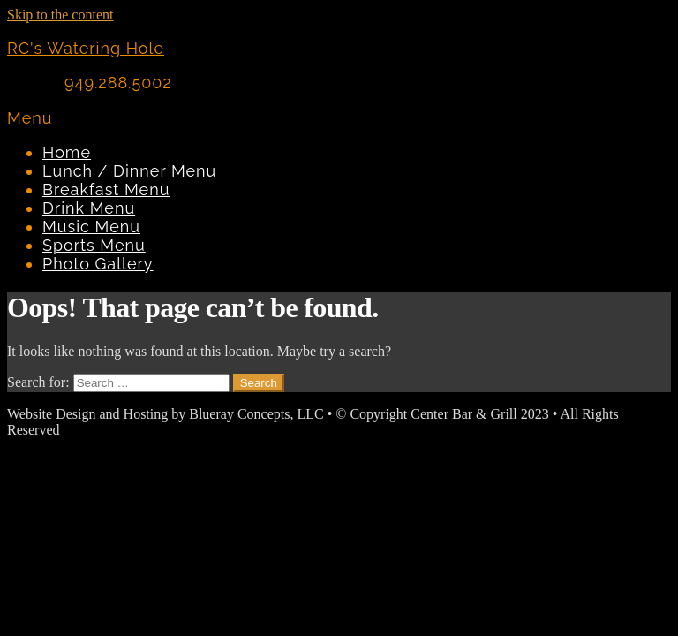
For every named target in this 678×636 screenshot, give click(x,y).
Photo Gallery (98, 263)
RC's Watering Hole (85, 48)
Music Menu (91, 226)
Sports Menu (94, 245)
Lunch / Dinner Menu (129, 171)
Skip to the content (60, 14)
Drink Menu (88, 208)
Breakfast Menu (106, 189)
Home (66, 152)
